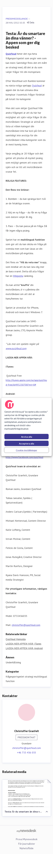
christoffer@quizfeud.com (26, 625)
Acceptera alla (26, 443)
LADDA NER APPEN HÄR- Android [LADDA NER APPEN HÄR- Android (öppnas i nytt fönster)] (24, 648)
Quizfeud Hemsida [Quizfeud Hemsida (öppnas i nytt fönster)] (16, 639)
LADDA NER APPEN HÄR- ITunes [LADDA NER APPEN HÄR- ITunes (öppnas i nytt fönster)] (23, 643)
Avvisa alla (26, 436)
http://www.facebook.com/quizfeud (24, 457)
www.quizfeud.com (16, 348)
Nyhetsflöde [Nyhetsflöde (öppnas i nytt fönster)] (26, 848)
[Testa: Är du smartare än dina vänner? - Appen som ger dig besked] (26, 793)
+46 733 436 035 (26, 752)
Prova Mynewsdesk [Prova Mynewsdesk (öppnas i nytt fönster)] (26, 839)
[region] (26, 427)
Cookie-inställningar (26, 450)
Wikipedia (18, 276)
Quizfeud (37, 85)
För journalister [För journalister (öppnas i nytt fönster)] (26, 843)
